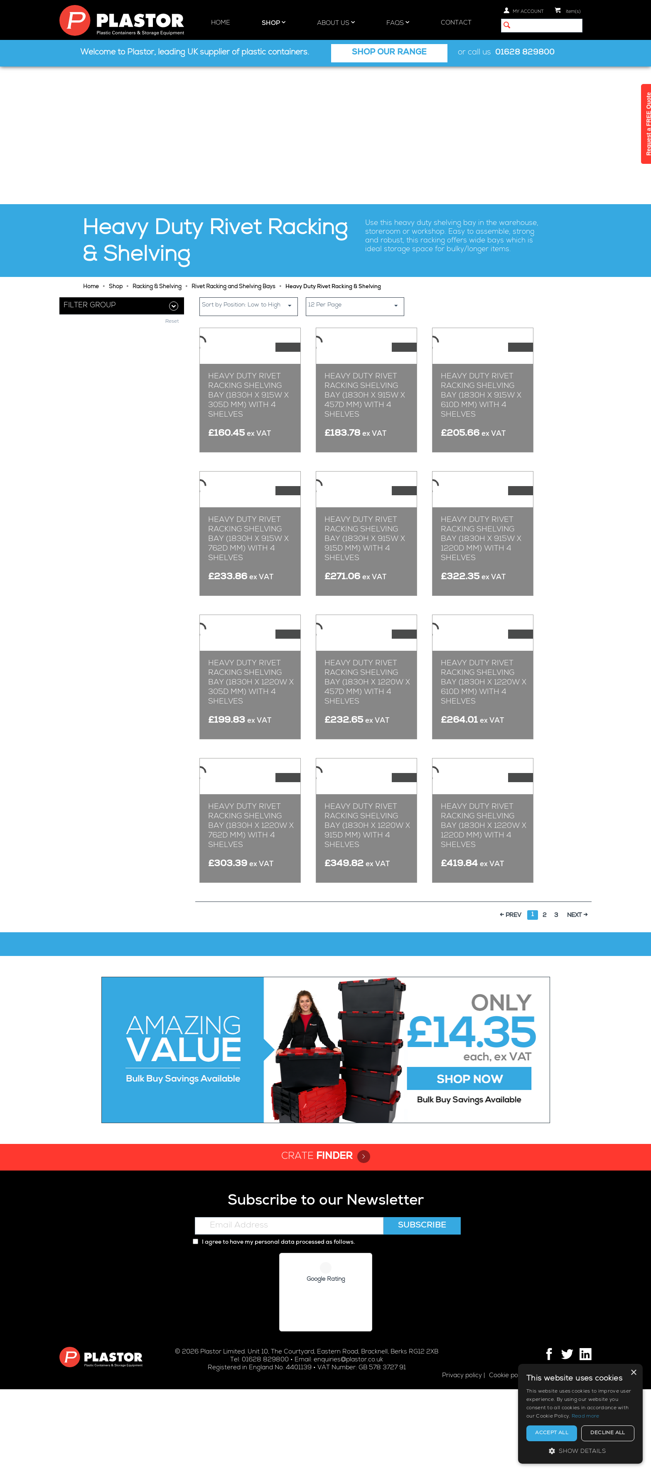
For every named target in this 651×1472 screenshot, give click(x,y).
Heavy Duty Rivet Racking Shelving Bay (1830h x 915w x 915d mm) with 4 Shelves (364, 520)
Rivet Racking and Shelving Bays (233, 149)
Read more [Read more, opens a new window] (585, 1416)
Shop (273, 23)
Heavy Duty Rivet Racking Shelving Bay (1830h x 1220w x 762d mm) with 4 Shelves (251, 918)
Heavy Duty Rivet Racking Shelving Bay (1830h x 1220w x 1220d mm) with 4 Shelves (483, 918)
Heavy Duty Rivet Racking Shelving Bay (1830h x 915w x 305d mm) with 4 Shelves (248, 322)
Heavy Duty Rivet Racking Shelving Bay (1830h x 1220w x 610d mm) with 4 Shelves (483, 719)
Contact (456, 23)
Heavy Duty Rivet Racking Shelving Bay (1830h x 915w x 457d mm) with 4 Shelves (364, 322)
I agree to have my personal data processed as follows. (274, 1326)
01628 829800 (525, 53)
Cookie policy (508, 1458)
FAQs (397, 23)
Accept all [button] (551, 1433)
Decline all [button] (607, 1433)
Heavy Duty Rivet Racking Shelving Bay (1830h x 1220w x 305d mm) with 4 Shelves (251, 719)
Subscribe (422, 1309)
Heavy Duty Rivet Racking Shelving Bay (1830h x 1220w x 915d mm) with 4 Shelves (367, 918)
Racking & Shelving (157, 149)
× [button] (633, 1373)
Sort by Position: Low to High (249, 167)
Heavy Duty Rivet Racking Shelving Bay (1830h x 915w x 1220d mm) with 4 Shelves (481, 520)
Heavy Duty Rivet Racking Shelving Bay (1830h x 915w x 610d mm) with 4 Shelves (481, 322)
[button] (580, 1451)
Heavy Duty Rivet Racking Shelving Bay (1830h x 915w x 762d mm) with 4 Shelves (248, 520)
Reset (172, 287)
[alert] (580, 1414)
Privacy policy (462, 1458)
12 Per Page (356, 167)
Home (220, 23)
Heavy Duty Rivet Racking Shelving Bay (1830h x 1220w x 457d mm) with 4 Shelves (367, 719)
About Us (336, 23)
